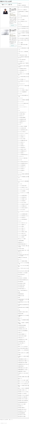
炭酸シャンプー (11, 13)
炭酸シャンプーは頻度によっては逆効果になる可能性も (12, 10)
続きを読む (13, 25)
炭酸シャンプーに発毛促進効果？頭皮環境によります (12, 30)
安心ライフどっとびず (6, 1)
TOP (4, 419)
